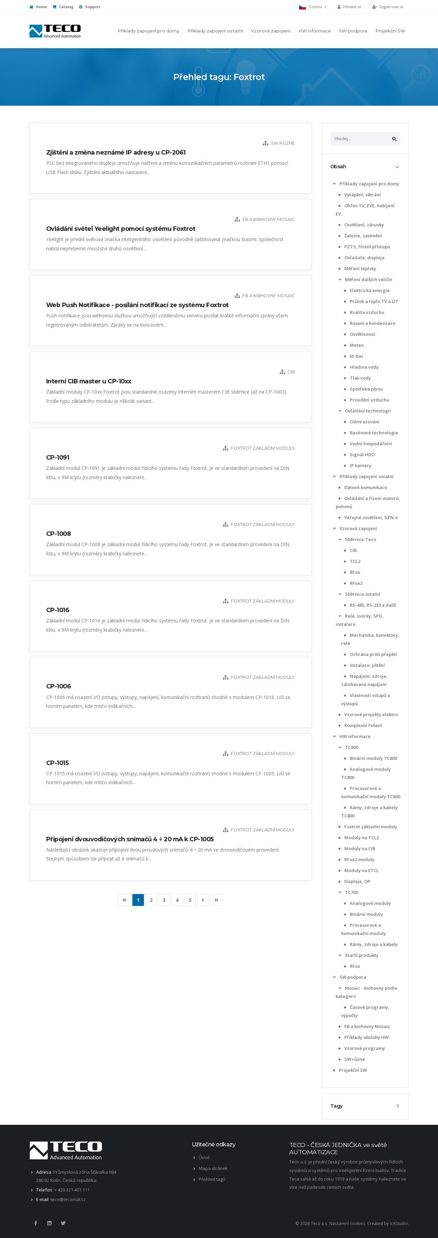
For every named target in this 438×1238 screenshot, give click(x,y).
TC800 (347, 747)
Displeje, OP (353, 881)
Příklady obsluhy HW (363, 1037)
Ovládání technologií (364, 411)
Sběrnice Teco (356, 539)
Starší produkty (358, 955)
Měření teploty (356, 268)
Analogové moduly (367, 903)
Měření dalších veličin (364, 279)
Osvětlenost (359, 334)
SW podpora (353, 31)
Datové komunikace (362, 487)
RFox (351, 572)
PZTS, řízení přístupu (363, 246)
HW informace (314, 31)
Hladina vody (361, 367)
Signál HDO (359, 454)
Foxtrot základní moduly (367, 827)
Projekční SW (390, 31)
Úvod (204, 1157)
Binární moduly (363, 914)
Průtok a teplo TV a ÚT (370, 301)
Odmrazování (361, 422)
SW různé (351, 1059)
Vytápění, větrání (359, 195)
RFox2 (352, 583)
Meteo (353, 345)
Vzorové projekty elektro (367, 714)
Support (90, 6)
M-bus (353, 356)
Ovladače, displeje (361, 257)
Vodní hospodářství (367, 443)
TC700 (347, 892)
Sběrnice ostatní (358, 594)
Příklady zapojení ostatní (215, 31)
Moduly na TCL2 (358, 837)
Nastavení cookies (347, 1223)
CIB (350, 550)
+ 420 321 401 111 (72, 1190)
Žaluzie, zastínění (359, 236)
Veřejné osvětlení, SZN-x (367, 517)
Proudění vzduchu (366, 400)
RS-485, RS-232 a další (369, 605)
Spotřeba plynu (363, 389)
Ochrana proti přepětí (370, 654)
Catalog (63, 6)
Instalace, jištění (364, 665)
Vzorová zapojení (270, 31)
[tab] (365, 167)
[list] (334, 183)
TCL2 (351, 561)
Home (38, 6)
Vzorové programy (361, 1048)
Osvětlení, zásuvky (360, 225)
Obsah (338, 166)
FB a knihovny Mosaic (363, 1026)
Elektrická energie (366, 290)
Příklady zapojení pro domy (148, 31)
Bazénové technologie (370, 433)
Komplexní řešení (359, 725)
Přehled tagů (212, 1179)
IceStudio (399, 1223)
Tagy (336, 1106)
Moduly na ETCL (358, 870)
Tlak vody (357, 378)
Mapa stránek (213, 1168)
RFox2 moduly (355, 859)
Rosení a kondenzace (369, 323)
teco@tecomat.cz (68, 1199)
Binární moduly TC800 (370, 758)
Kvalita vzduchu (363, 312)
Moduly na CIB (356, 848)
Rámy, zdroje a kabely (370, 944)
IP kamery (357, 465)
